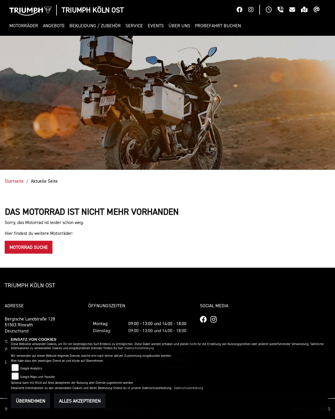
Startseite (14, 181)
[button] (24, 25)
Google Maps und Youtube (37, 377)
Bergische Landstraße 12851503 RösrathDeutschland (30, 325)
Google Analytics (31, 368)
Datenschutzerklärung (139, 348)
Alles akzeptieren (80, 401)
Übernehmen (30, 401)
